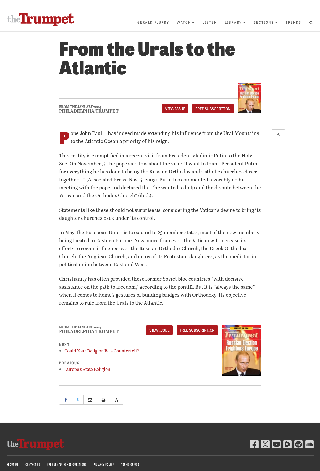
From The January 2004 (80, 107)
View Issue (175, 108)
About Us (13, 464)
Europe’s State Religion (87, 369)
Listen (210, 22)
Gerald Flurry (153, 22)
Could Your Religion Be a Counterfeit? (101, 351)
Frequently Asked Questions (67, 464)
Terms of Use (130, 464)
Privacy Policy (104, 464)
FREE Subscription (213, 108)
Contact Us (32, 464)
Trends (293, 22)
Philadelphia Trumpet (89, 111)
